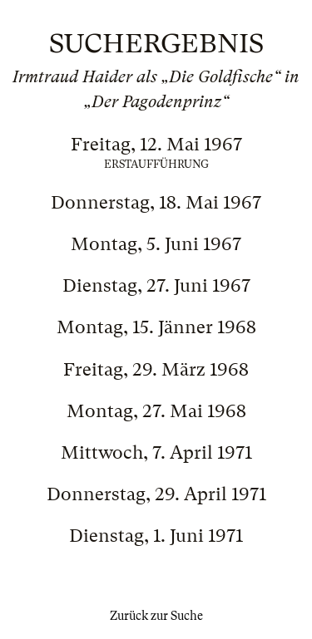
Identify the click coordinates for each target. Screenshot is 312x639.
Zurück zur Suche (156, 615)
